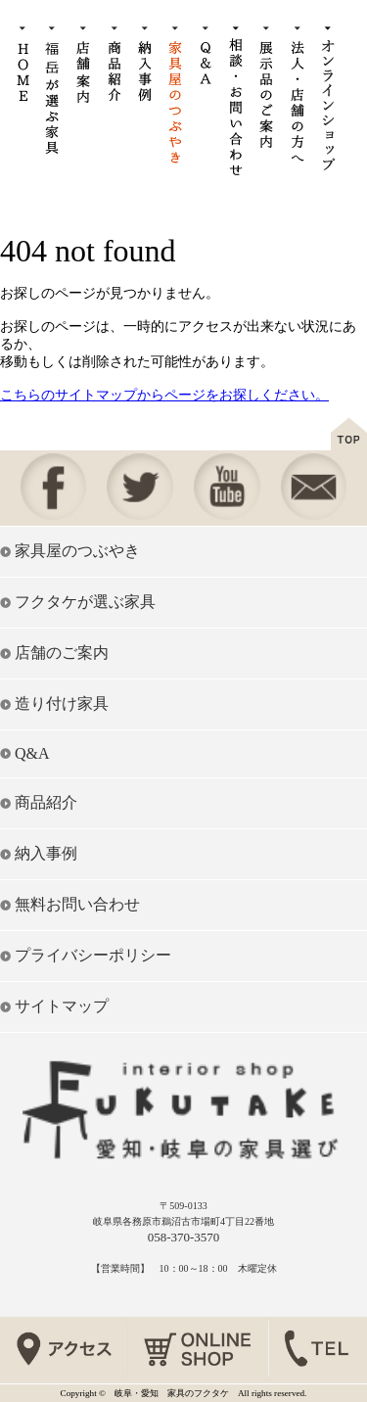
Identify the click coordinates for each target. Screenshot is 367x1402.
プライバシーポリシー (93, 955)
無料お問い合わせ (77, 904)
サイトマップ (62, 1006)
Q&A (32, 753)
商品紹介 (46, 802)
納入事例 (46, 853)
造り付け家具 (62, 703)
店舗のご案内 (62, 652)
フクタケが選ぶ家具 (85, 601)
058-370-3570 (184, 1237)
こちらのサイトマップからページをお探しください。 (164, 395)
